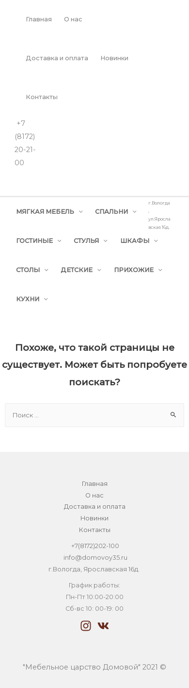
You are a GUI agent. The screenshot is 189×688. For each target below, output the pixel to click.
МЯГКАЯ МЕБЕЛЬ (45, 211)
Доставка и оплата (57, 58)
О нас (73, 19)
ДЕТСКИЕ (77, 270)
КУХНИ (27, 299)
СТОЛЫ (28, 270)
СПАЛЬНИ (111, 211)
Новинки (114, 58)
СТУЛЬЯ (86, 240)
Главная (39, 19)
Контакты (42, 97)
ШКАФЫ (134, 240)
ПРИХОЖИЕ (134, 270)
